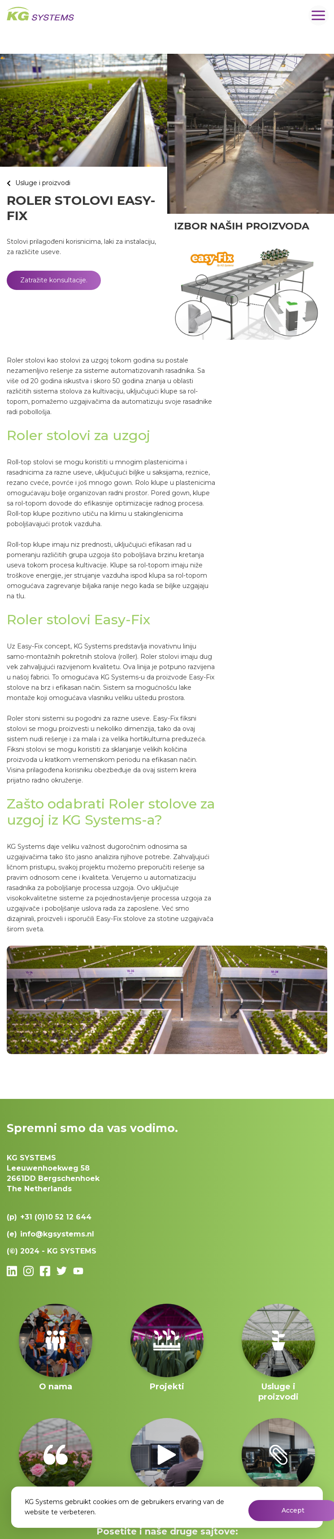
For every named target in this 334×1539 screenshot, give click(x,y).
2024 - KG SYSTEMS (58, 1251)
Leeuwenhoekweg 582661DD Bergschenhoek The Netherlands (53, 1173)
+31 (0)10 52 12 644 (55, 1217)
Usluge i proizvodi (42, 183)
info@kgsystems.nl (57, 1234)
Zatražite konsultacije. (53, 280)
